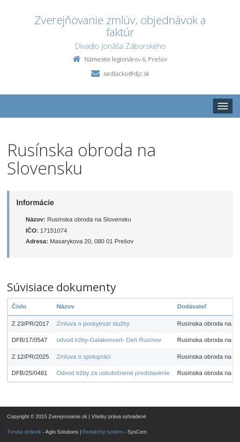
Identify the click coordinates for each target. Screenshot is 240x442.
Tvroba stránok (24, 432)
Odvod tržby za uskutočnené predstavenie (113, 372)
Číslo (19, 306)
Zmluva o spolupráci (83, 356)
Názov (65, 306)
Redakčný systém (102, 432)
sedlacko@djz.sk (126, 73)
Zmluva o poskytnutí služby (93, 323)
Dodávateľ (192, 306)
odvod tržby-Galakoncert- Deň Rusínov (108, 339)
